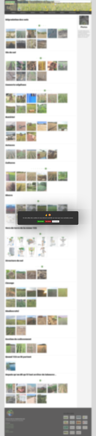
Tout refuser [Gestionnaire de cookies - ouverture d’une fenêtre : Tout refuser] (48, 221)
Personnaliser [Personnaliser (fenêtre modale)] (56, 221)
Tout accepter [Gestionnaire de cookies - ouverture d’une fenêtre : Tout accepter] (41, 221)
